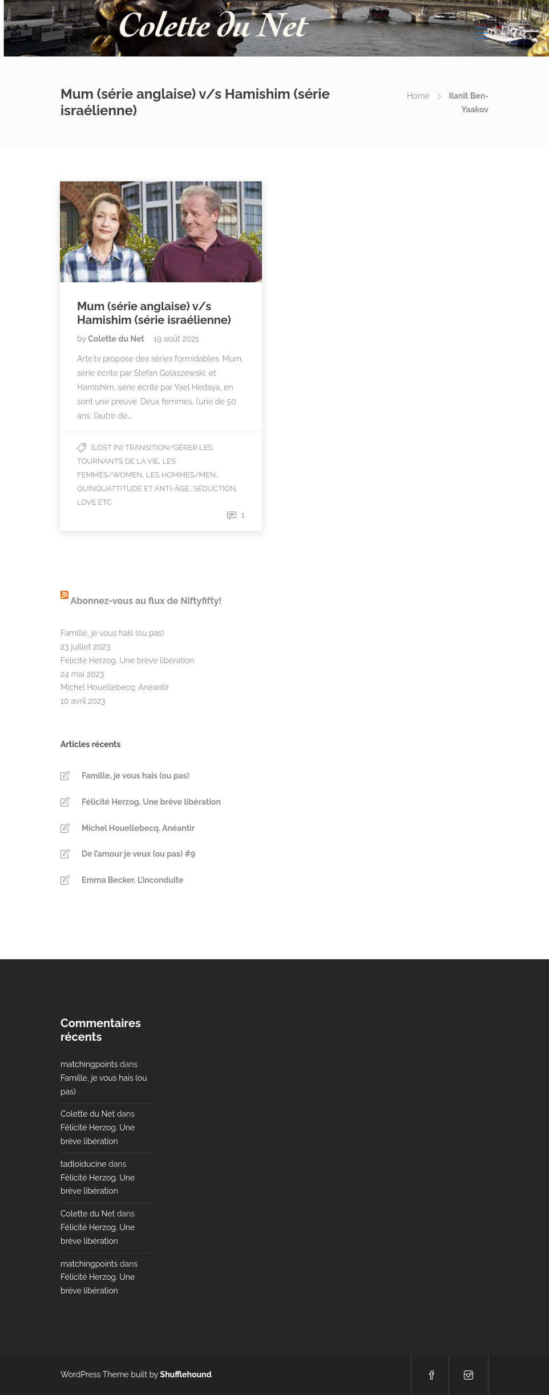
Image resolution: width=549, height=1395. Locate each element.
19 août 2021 (176, 338)
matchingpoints (89, 1064)
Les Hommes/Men (181, 475)
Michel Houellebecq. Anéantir (114, 687)
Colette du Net (117, 338)
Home (418, 95)
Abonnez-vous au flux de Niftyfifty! (145, 600)
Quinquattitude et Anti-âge (133, 488)
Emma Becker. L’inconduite (132, 880)
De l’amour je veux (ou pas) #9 (138, 853)
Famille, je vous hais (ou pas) (112, 633)
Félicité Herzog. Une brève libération (127, 660)
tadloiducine (83, 1164)
